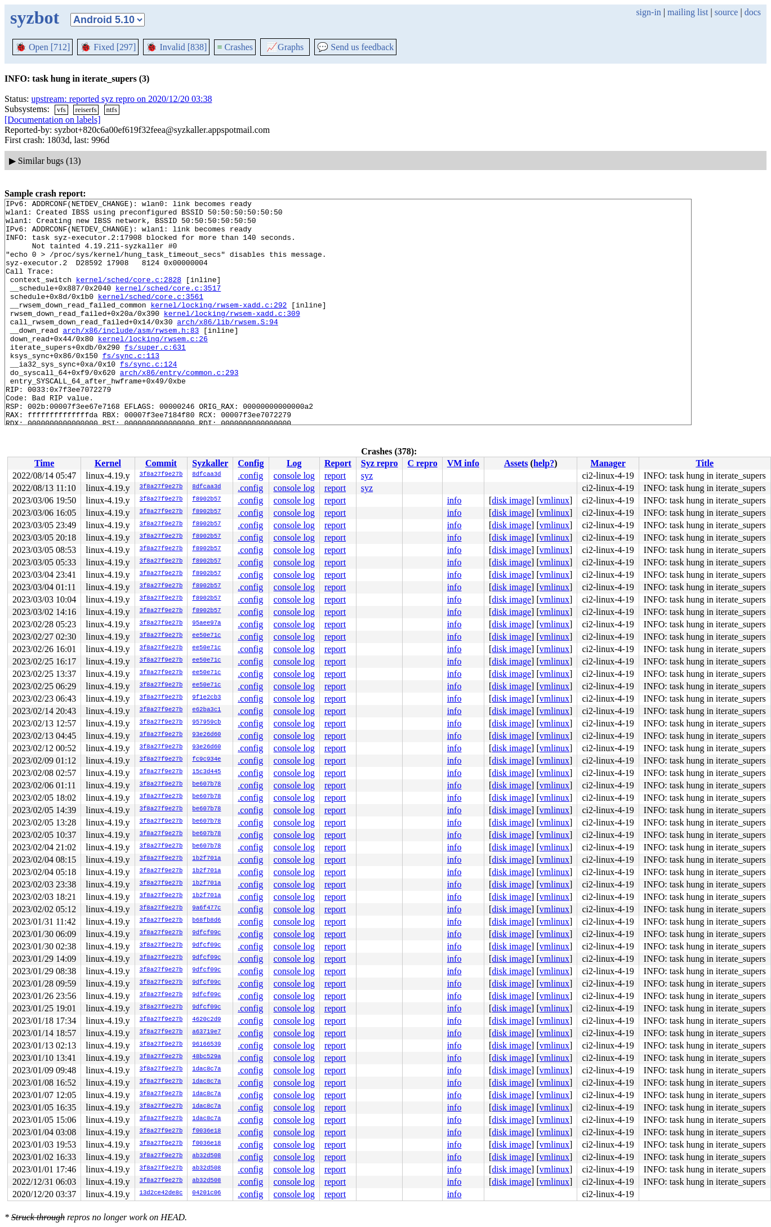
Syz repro (379, 463)
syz (367, 475)
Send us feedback (355, 47)
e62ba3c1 (206, 710)
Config (251, 463)
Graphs (285, 47)
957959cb (206, 722)
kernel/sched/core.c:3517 (168, 306)
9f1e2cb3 (206, 698)
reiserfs (86, 109)
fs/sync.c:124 (148, 397)
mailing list (687, 12)
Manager (608, 463)
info (454, 500)
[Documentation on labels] (53, 119)
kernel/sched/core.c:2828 (128, 296)
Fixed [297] (108, 47)
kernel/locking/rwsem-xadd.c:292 (218, 327)
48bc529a (206, 1057)
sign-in (648, 12)
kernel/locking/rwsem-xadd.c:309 (232, 337)
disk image (511, 500)
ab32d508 (206, 1156)
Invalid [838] (176, 47)
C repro (422, 463)
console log (294, 475)
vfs (61, 109)
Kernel (108, 463)
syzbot (34, 17)
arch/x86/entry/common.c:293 (179, 408)
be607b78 (206, 784)
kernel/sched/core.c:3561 (150, 316)
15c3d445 (206, 772)
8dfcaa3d (206, 475)
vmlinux (554, 500)
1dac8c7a (206, 1069)
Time (44, 463)
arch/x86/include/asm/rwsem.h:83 (131, 357)
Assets (516, 463)
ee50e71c (206, 636)
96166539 (206, 1044)
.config (250, 475)
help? (543, 463)
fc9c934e (206, 760)
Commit (161, 463)
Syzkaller (210, 463)
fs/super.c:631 (155, 377)
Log (294, 463)
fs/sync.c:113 (130, 387)
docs (753, 12)
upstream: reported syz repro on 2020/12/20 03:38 (122, 99)
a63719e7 (206, 1032)
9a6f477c (206, 908)
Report (337, 463)
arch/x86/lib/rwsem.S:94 (227, 347)
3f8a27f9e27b (161, 475)
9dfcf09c (206, 933)
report (335, 475)
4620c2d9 (206, 1020)
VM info (463, 463)
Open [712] (42, 47)
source (726, 12)
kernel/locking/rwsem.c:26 (153, 367)
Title (705, 463)
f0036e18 (206, 1131)
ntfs (111, 109)
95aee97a (206, 623)
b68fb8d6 (206, 921)
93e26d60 (206, 735)
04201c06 (206, 1193)
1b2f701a (206, 859)
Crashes (235, 47)
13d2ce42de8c (161, 1193)
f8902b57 (206, 499)
